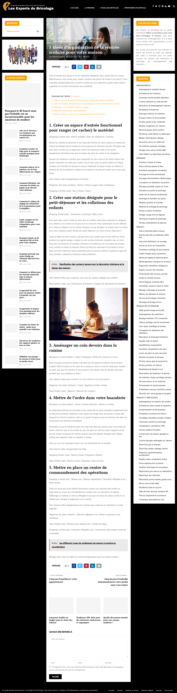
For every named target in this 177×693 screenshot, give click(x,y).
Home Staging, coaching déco (151, 282)
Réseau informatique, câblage (151, 138)
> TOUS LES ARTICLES (109, 8)
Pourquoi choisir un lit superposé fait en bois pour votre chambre (29, 240)
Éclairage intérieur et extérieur (152, 113)
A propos (111, 690)
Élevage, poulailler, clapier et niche (153, 186)
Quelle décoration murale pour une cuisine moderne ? (115, 620)
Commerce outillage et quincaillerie (154, 249)
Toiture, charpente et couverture (152, 495)
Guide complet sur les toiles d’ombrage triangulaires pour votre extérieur (29, 223)
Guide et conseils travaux (149, 278)
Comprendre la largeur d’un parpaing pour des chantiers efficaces (29, 311)
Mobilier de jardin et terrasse (151, 357)
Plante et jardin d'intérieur (150, 210)
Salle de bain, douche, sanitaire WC (153, 491)
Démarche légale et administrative (153, 257)
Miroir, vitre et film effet (149, 483)
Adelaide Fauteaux (58, 57)
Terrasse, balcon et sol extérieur (152, 381)
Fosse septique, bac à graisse (151, 463)
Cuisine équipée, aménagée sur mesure (155, 440)
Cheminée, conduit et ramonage (152, 422)
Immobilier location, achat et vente (153, 286)
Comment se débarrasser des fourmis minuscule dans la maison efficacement (30, 275)
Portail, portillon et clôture (150, 365)
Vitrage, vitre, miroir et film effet (152, 150)
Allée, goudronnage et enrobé (151, 310)
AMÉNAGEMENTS (143, 85)
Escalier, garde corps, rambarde (152, 122)
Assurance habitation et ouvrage (152, 241)
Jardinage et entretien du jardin (152, 198)
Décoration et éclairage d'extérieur (153, 337)
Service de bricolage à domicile (152, 298)
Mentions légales (147, 690)
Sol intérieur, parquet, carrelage (152, 146)
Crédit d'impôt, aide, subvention (152, 253)
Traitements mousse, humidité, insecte (155, 389)
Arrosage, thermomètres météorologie (155, 178)
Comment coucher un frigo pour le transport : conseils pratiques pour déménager (29, 152)
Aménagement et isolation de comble (155, 401)
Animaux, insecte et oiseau (150, 162)
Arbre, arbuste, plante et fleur (151, 166)
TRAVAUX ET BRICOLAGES (147, 397)
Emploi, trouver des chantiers (151, 270)
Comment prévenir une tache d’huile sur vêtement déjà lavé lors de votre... (29, 257)
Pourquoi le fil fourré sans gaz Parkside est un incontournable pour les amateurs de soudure (20, 115)
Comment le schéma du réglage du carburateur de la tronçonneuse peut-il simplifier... (30, 205)
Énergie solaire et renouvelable (152, 118)
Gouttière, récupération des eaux (153, 349)
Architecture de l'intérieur (150, 93)
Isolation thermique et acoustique (153, 467)
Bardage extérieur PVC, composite (153, 318)
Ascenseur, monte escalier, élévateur (154, 97)
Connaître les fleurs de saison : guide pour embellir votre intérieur (29, 327)
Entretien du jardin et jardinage (152, 190)
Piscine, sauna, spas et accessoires (153, 361)
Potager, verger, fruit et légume (152, 214)
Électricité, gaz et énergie (149, 444)
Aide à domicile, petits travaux (152, 231)
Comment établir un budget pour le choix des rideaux (60, 620)
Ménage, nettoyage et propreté (152, 290)
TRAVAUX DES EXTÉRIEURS (147, 306)
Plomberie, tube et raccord (150, 487)
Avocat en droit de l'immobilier (152, 245)
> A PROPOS (89, 8)
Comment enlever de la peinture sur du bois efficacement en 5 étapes (30, 169)
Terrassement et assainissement (152, 385)
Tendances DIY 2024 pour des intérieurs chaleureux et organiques (88, 620)
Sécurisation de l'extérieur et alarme (154, 373)
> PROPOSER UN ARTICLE (135, 8)
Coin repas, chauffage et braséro (152, 326)
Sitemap (159, 690)
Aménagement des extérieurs (151, 314)
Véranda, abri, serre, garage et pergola (155, 393)
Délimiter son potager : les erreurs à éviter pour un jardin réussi (29, 359)
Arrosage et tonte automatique (152, 174)
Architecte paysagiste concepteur (153, 170)
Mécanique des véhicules (149, 475)
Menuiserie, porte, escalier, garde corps (155, 479)
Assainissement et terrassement (152, 409)
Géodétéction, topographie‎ (150, 345)
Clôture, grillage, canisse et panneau (154, 322)
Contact (120, 690)
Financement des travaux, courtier (153, 274)
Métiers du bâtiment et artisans (152, 294)
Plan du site (168, 690)
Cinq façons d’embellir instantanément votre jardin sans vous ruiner (113, 581)
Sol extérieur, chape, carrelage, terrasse (155, 377)
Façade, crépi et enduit (148, 341)
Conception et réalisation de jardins (154, 182)
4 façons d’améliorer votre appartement (63, 580)
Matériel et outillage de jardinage (153, 206)
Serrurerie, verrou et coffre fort (152, 142)
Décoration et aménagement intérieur (155, 105)
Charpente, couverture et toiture (152, 413)
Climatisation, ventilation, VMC (152, 426)
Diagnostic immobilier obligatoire (153, 265)
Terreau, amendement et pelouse (152, 222)
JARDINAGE (140, 158)
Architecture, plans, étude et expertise (155, 405)
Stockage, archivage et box (150, 302)
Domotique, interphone (149, 109)
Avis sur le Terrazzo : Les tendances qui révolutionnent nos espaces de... (28, 134)
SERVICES (140, 227)
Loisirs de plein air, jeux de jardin (153, 353)
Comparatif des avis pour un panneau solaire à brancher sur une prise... (30, 294)
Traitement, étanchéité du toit (151, 499)
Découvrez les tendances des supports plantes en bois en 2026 (30, 343)
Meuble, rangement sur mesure (152, 126)
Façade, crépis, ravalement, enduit (153, 459)
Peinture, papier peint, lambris (151, 130)
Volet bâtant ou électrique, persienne (154, 154)
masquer (75, 96)
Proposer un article (131, 690)
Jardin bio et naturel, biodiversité (153, 194)
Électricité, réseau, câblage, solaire (153, 448)
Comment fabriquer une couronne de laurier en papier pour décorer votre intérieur (29, 186)
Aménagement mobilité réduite (152, 89)
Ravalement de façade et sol (151, 369)
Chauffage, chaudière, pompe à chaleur (155, 418)
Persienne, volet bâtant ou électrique (154, 134)
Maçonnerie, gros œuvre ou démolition (155, 471)
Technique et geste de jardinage (152, 218)
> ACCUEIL (74, 8)
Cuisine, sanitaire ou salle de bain (153, 101)
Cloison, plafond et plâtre (149, 430)
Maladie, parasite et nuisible (151, 202)
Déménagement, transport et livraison (155, 261)
